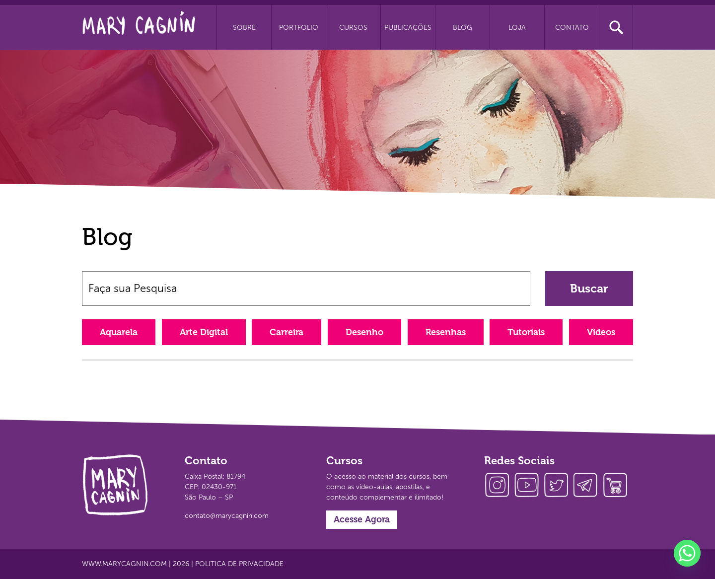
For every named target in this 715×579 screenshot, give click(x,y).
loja (618, 486)
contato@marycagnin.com (227, 515)
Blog (462, 27)
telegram (588, 486)
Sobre (244, 27)
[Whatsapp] (687, 553)
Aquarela (119, 332)
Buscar (589, 288)
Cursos (353, 27)
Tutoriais (526, 332)
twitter (558, 486)
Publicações (407, 27)
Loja (517, 27)
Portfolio (298, 27)
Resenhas (446, 332)
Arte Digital (204, 332)
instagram (499, 486)
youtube (529, 486)
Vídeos (601, 332)
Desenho (364, 332)
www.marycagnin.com (124, 564)
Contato (572, 27)
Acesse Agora (362, 519)
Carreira (286, 332)
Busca (616, 27)
